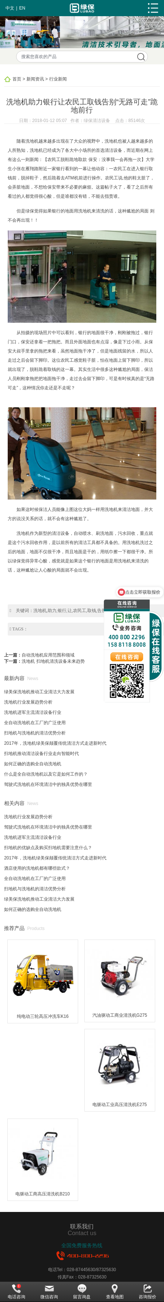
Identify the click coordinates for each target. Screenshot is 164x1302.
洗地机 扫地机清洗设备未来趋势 (53, 661)
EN (22, 8)
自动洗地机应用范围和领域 (48, 655)
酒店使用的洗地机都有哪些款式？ (37, 868)
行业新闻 (58, 79)
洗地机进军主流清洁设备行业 (32, 712)
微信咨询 (49, 1291)
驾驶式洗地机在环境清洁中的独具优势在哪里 (48, 784)
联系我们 (82, 1226)
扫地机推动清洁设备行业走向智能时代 (41, 753)
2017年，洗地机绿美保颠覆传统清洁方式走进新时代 (55, 743)
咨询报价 (147, 1291)
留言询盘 (82, 1291)
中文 (10, 8)
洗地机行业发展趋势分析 (28, 702)
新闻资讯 (35, 79)
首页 (16, 79)
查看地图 (115, 1291)
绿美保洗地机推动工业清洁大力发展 (39, 691)
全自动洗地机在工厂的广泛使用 (35, 722)
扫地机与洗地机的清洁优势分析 (35, 733)
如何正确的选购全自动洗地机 (32, 763)
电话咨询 (16, 1291)
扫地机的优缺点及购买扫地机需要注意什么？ (48, 847)
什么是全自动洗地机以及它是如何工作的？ (46, 774)
